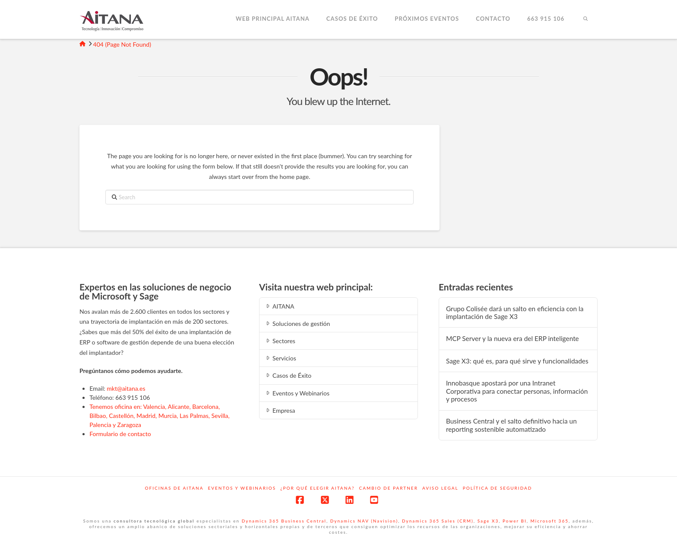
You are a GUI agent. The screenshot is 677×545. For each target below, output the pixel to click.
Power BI (515, 520)
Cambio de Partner (388, 488)
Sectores (280, 340)
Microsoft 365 (550, 520)
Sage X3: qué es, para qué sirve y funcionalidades (517, 361)
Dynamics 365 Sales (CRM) (438, 520)
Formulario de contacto (120, 433)
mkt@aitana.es (126, 388)
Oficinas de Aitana (174, 488)
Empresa (280, 410)
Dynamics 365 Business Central (284, 520)
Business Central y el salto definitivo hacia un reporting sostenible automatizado (511, 425)
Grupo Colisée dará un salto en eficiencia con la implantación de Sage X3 (514, 313)
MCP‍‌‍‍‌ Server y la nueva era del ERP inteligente (512, 338)
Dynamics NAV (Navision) (364, 520)
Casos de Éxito (288, 375)
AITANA (279, 306)
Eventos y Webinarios (297, 393)
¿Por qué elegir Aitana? (317, 488)
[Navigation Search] (585, 19)
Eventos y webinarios (242, 488)
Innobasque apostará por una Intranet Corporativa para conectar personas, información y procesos (517, 391)
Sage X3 (488, 520)
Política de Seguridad (497, 488)
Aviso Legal (440, 488)
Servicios (280, 358)
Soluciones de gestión (297, 323)
